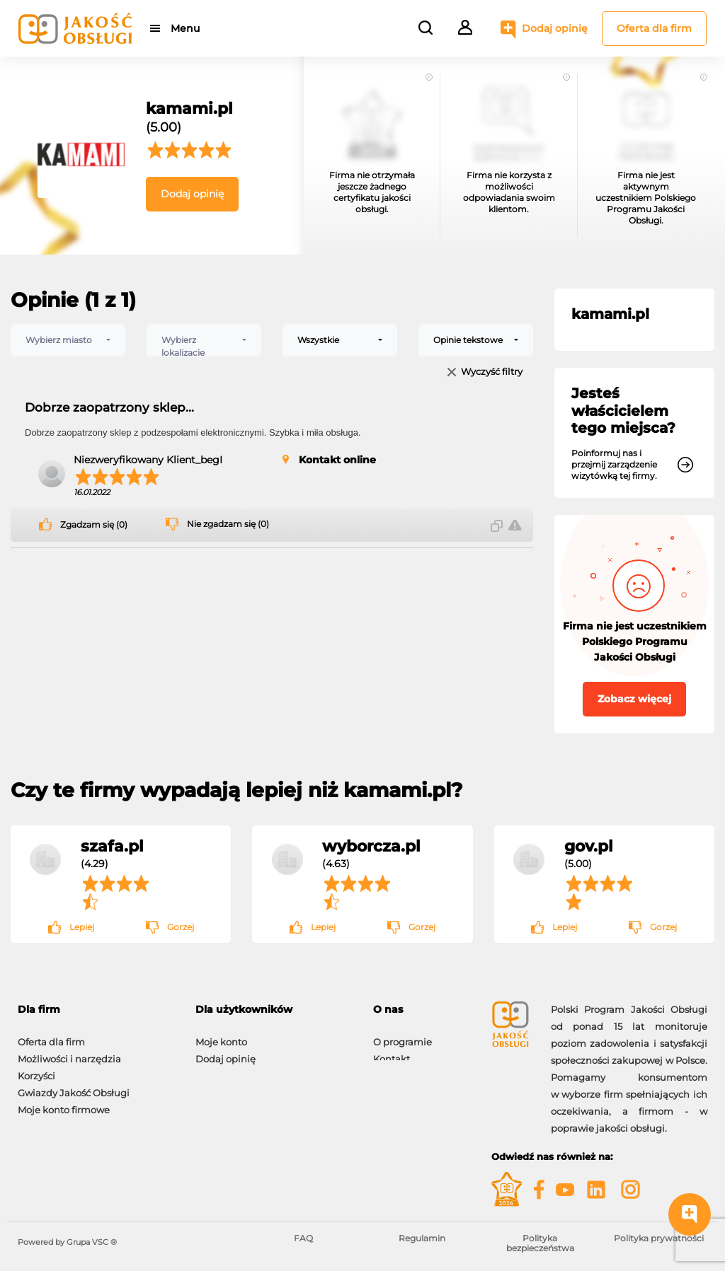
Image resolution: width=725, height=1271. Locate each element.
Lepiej (81, 927)
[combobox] (68, 340)
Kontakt (391, 1051)
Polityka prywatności (659, 1238)
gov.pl (588, 846)
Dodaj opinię (555, 28)
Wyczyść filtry (492, 372)
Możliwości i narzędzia (69, 1051)
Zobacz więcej (634, 698)
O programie (402, 1034)
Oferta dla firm (654, 28)
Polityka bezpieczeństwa (540, 1243)
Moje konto (221, 1034)
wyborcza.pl (371, 846)
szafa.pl (112, 846)
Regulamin (422, 1238)
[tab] (96, 1009)
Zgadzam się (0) (93, 525)
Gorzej (180, 927)
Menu (185, 28)
